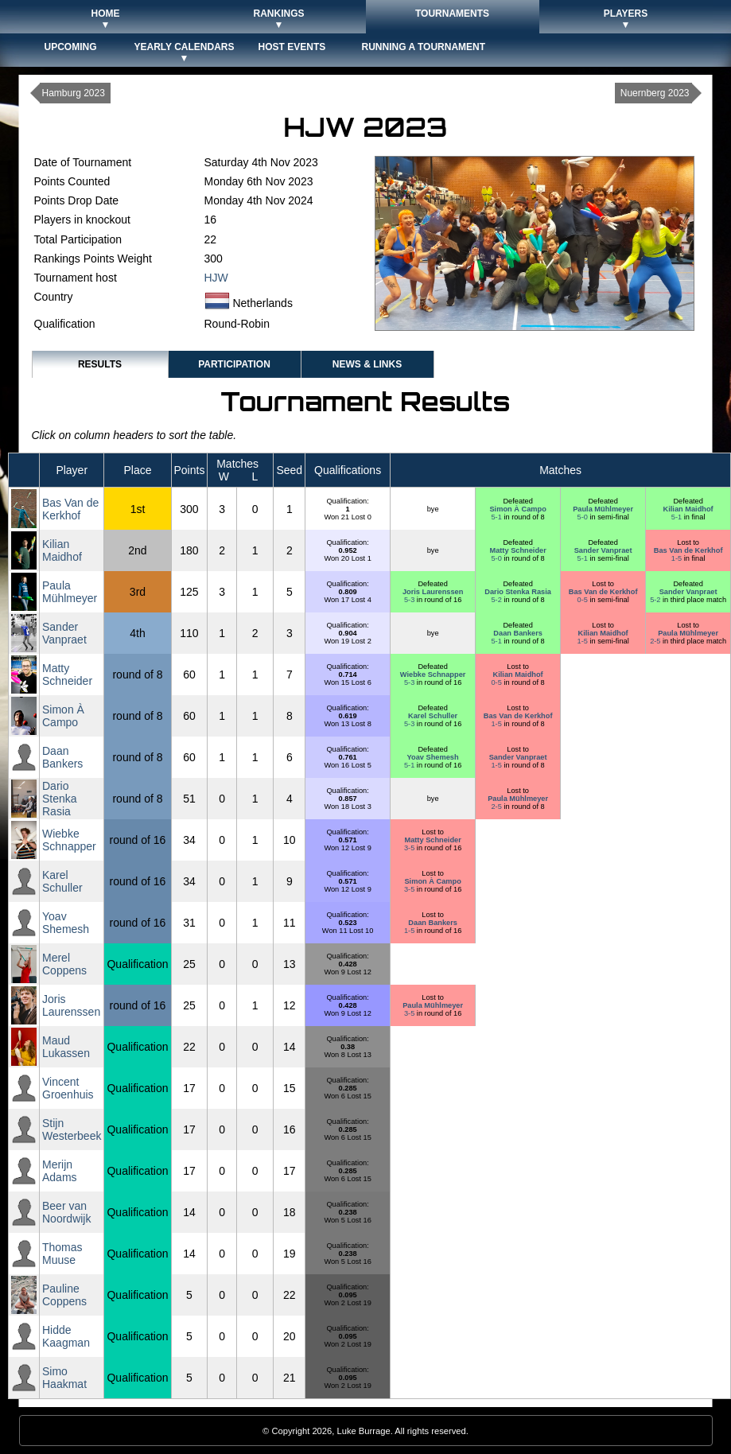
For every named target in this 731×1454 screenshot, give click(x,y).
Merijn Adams (59, 1171)
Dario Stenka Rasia (517, 592)
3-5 (410, 848)
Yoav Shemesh (433, 757)
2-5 (656, 641)
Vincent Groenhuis (68, 1088)
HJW (216, 277)
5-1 (497, 517)
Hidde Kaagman (66, 1336)
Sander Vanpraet (603, 550)
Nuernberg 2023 (655, 93)
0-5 (583, 600)
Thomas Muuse (62, 1253)
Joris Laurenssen (432, 592)
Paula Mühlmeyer (603, 509)
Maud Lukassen (66, 1046)
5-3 (410, 600)
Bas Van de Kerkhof (70, 509)
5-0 (583, 517)
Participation (234, 364)
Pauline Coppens (64, 1295)
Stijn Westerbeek (71, 1129)
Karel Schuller (432, 716)
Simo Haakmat (64, 1377)
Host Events (292, 46)
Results (100, 364)
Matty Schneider (517, 550)
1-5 (677, 558)
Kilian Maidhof (688, 509)
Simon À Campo (517, 509)
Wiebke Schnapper (433, 674)
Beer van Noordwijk (66, 1212)
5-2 (497, 600)
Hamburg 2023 (73, 93)
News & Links (367, 364)
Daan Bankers (517, 633)
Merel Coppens (64, 964)
